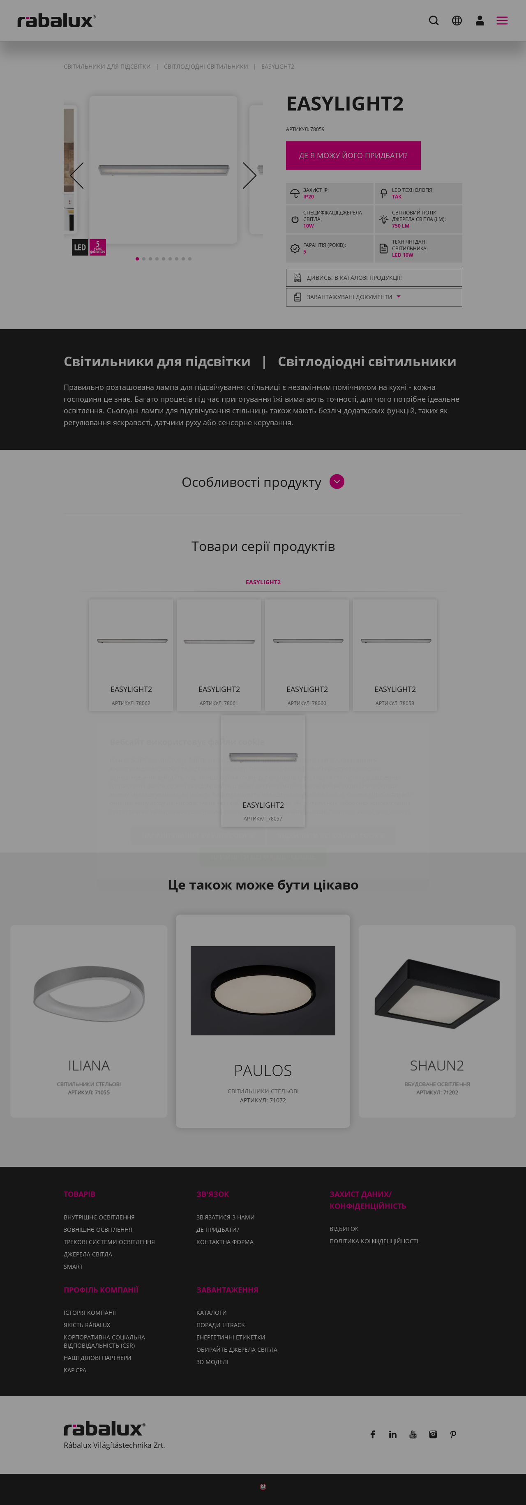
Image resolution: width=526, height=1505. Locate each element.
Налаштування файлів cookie (198, 787)
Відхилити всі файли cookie (331, 787)
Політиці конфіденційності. (370, 763)
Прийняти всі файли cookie (263, 808)
